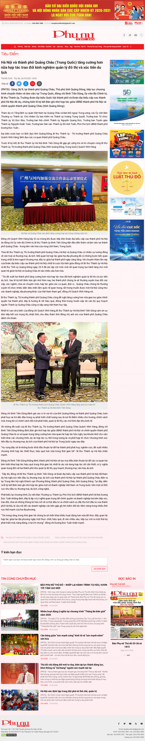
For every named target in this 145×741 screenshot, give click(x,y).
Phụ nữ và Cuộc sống (94, 47)
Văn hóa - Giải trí (79, 47)
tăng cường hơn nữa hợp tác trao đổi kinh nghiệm (79, 538)
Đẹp (71, 47)
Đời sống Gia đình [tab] (121, 586)
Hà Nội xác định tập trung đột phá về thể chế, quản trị (68, 691)
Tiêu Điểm (10, 53)
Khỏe (66, 47)
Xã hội (34, 47)
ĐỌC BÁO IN (127, 578)
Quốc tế (125, 47)
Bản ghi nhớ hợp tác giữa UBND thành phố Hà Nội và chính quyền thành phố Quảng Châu (45, 542)
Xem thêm (127, 660)
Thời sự (20, 47)
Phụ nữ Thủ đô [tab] (117, 584)
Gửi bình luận (99, 569)
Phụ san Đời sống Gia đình (112, 47)
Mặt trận (27, 47)
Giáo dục (60, 47)
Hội (54, 47)
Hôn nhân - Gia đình (44, 47)
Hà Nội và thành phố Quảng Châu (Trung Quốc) (28, 538)
